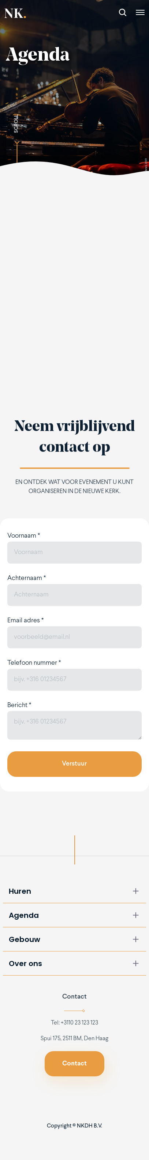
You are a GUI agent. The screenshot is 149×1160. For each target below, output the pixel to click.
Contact (74, 997)
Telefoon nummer (34, 663)
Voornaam (23, 536)
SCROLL (16, 123)
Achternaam (26, 578)
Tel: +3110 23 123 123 (74, 1023)
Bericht (19, 705)
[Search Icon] (122, 12)
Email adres (25, 621)
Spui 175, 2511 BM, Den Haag (74, 1038)
